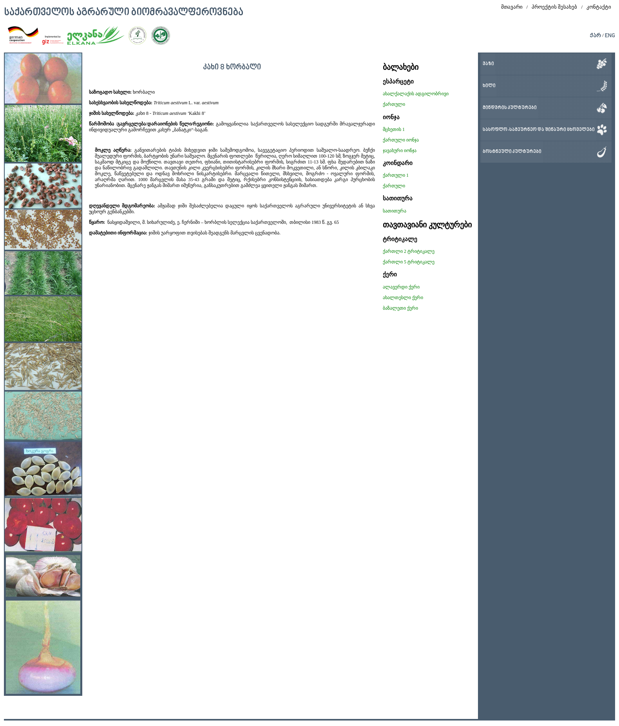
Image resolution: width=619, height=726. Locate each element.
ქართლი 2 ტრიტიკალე (408, 251)
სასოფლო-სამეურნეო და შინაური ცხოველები (539, 130)
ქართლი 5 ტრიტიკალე (408, 262)
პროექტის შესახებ (554, 7)
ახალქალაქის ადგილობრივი (416, 93)
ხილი (489, 86)
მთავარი (512, 7)
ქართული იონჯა (401, 140)
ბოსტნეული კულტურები (512, 152)
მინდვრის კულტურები (510, 108)
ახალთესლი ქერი (403, 297)
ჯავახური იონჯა (399, 150)
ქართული (394, 104)
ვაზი (488, 64)
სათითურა (394, 211)
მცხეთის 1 (394, 129)
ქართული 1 (396, 175)
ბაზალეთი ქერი (400, 308)
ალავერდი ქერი (401, 287)
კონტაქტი (598, 7)
